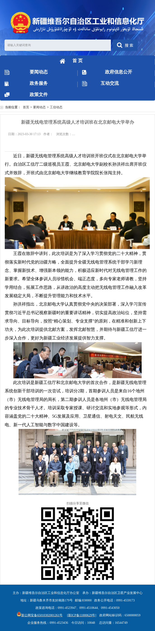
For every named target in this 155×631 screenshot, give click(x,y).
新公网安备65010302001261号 (39, 615)
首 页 (77, 60)
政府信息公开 (118, 71)
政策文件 (39, 94)
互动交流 (110, 83)
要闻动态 (39, 71)
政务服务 (39, 83)
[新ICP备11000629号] (81, 615)
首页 (26, 107)
